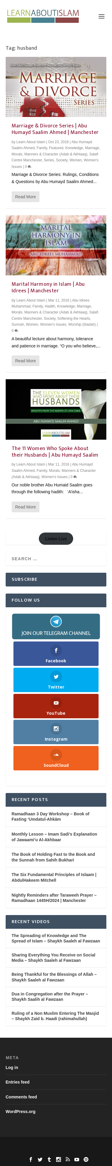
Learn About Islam (30, 142)
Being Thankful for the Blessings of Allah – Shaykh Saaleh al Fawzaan (54, 977)
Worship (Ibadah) (82, 324)
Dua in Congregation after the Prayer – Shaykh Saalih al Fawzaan (50, 997)
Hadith (50, 306)
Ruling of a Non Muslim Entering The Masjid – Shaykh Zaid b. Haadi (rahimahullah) (55, 1016)
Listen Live (56, 538)
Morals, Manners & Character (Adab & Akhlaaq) (49, 154)
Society (61, 160)
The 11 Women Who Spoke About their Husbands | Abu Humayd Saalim (55, 452)
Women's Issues (53, 324)
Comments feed (21, 1097)
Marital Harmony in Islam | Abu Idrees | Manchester (48, 287)
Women (76, 160)
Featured (56, 148)
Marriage (92, 148)
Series (49, 160)
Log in (12, 1067)
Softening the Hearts (73, 318)
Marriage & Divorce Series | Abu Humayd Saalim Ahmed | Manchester (55, 129)
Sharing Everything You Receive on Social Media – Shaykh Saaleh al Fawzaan (53, 958)
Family (42, 148)
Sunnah (18, 324)
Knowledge (74, 148)
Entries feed (18, 1082)
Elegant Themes (55, 1144)
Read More (25, 196)
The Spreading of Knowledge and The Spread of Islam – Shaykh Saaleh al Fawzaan (56, 938)
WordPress (56, 1151)
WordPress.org (21, 1111)
